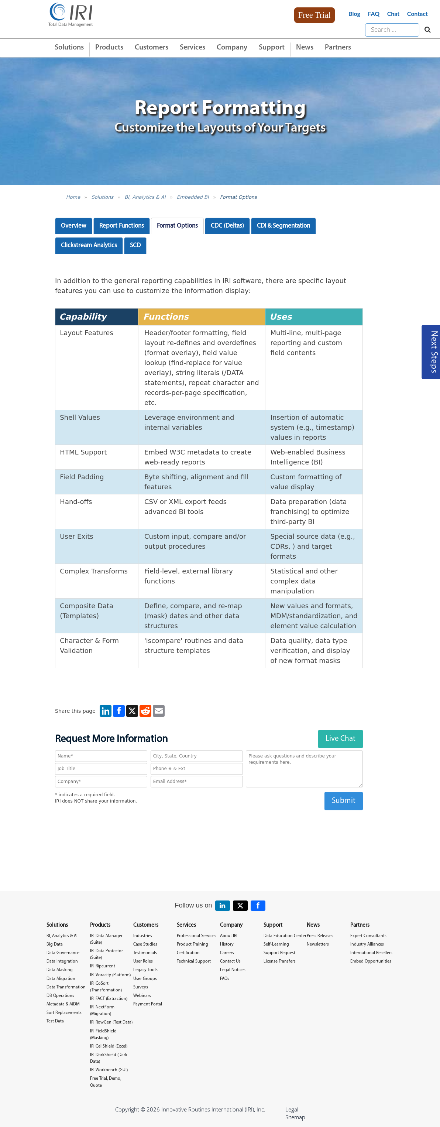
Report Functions (121, 226)
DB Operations (60, 996)
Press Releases (320, 936)
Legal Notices (232, 970)
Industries (142, 936)
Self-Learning (276, 944)
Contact (417, 13)
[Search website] (426, 30)
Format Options (238, 197)
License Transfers (280, 961)
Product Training (192, 944)
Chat (393, 13)
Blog (354, 13)
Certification (188, 953)
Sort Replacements (64, 1013)
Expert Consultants (368, 936)
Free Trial (314, 15)
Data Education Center (285, 936)
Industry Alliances (367, 944)
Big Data (55, 944)
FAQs (224, 979)
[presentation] (209, 824)
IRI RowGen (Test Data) (111, 1022)
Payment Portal (147, 1004)
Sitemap (295, 1117)
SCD (135, 245)
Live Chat (340, 739)
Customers (151, 47)
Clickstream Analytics (89, 245)
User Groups (145, 979)
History (227, 944)
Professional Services (196, 936)
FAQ (373, 13)
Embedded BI (193, 197)
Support (272, 47)
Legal (291, 1109)
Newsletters (318, 944)
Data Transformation (66, 987)
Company (232, 47)
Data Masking (60, 970)
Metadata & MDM (63, 1004)
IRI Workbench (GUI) (109, 1070)
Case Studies (145, 944)
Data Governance (63, 953)
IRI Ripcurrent (102, 966)
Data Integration (62, 961)
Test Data (55, 1021)
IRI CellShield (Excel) (108, 1046)
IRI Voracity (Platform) (110, 975)
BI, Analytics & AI (144, 197)
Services (192, 47)
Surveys (140, 987)
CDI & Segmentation (283, 226)
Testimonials (145, 953)
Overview (73, 226)
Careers (227, 953)
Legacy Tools (145, 970)
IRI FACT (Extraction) (108, 999)
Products (109, 47)
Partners (338, 47)
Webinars (142, 996)
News (304, 47)
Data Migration (61, 979)
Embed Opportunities (370, 961)
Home (73, 197)
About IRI (228, 936)
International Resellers (371, 953)
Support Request (279, 953)
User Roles (143, 961)
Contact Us (230, 961)
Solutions (69, 47)
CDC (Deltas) (227, 226)
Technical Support (194, 961)
